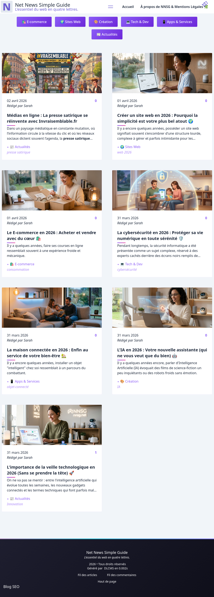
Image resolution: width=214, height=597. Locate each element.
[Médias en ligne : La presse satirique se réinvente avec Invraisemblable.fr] (52, 73)
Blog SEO (11, 586)
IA (118, 386)
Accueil (128, 6)
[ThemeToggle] (205, 4)
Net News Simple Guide (107, 552)
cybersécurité (127, 269)
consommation (18, 269)
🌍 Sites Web (70, 21)
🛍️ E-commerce (34, 21)
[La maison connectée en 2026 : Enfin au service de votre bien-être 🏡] (52, 308)
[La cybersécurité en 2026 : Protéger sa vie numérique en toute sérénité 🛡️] (162, 190)
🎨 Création (103, 21)
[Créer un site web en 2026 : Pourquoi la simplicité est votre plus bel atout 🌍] (162, 73)
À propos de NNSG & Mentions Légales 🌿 (174, 6)
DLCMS (109, 568)
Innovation (15, 504)
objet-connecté (18, 386)
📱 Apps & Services (177, 21)
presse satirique (18, 152)
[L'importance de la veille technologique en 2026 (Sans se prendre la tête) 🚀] (52, 425)
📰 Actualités (107, 34)
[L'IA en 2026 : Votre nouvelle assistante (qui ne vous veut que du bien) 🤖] (162, 308)
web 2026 (124, 152)
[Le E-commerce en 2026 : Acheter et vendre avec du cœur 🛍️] (52, 190)
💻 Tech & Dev (137, 21)
